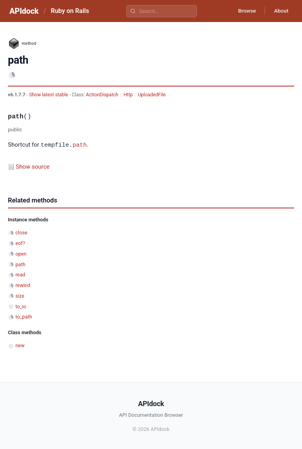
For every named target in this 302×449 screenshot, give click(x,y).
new (19, 345)
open (20, 253)
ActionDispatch (102, 95)
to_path (23, 316)
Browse (245, 11)
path (79, 145)
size (19, 295)
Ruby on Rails (70, 11)
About (280, 11)
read (20, 274)
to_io (20, 306)
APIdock (24, 11)
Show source (33, 166)
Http (128, 95)
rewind (22, 285)
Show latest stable (49, 95)
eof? (20, 243)
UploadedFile (152, 95)
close (21, 232)
